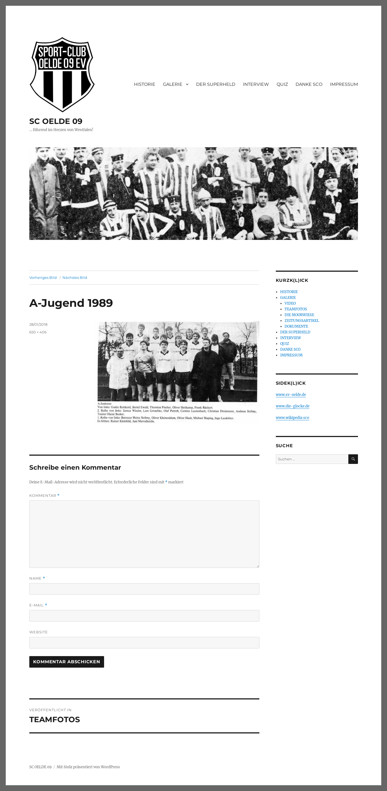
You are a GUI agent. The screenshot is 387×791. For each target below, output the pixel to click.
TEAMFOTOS (296, 309)
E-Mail (38, 605)
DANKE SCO (309, 84)
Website (38, 632)
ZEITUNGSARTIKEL (302, 320)
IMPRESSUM (344, 84)
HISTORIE (144, 84)
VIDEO (290, 303)
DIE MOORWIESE (299, 315)
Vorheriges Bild (43, 277)
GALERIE (172, 84)
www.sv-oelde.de (291, 394)
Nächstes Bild (74, 277)
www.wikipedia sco (292, 417)
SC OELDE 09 (55, 121)
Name (37, 578)
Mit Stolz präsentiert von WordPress (88, 767)
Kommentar (44, 495)
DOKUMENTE (296, 326)
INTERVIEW (256, 84)
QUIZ (282, 84)
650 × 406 (38, 332)
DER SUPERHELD (215, 84)
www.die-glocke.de (292, 406)
